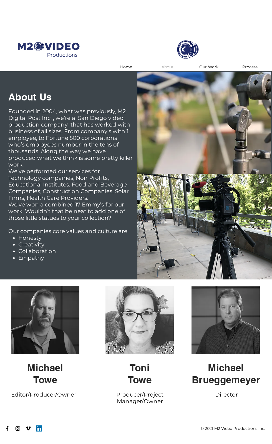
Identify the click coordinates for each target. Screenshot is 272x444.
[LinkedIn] (39, 428)
